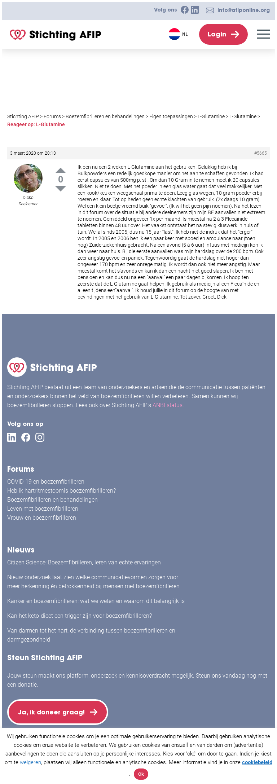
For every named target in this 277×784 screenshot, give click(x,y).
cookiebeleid (257, 762)
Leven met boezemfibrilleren (42, 505)
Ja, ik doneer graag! (54, 710)
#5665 (260, 153)
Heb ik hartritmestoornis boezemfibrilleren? (61, 487)
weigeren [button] (30, 762)
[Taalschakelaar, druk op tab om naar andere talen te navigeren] (179, 34)
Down (60, 188)
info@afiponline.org (243, 10)
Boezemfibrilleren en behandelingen (52, 496)
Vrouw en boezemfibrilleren (41, 514)
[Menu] (263, 34)
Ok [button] (141, 774)
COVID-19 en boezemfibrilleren (45, 478)
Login (217, 34)
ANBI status (168, 402)
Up (60, 170)
